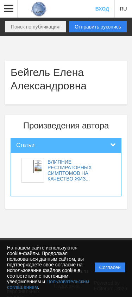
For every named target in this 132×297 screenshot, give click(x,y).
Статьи (25, 145)
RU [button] (123, 9)
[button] (9, 9)
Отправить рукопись (98, 27)
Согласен (110, 267)
